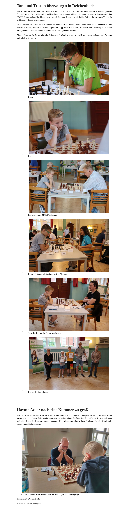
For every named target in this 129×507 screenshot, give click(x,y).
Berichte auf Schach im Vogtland (29, 504)
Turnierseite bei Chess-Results (28, 499)
